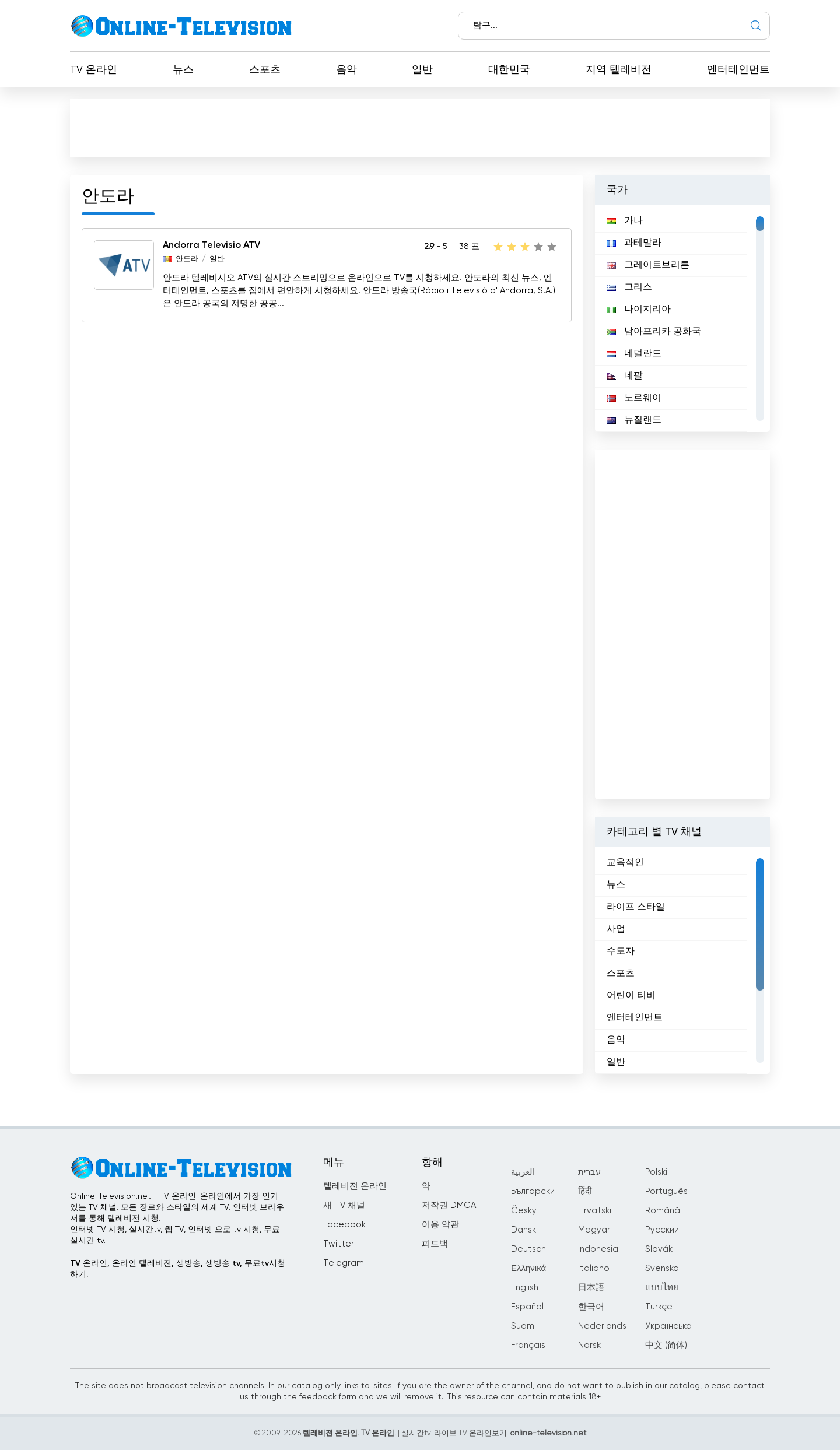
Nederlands (602, 1326)
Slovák (659, 1249)
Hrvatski (594, 1210)
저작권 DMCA (449, 1205)
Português (666, 1191)
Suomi (523, 1326)
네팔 (625, 376)
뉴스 (183, 70)
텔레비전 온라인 (355, 1186)
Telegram (343, 1263)
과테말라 (634, 243)
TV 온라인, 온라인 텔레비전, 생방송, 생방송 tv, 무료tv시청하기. (177, 1269)
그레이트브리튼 (648, 265)
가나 (625, 221)
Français (528, 1345)
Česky (524, 1210)
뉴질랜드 (634, 420)
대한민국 (509, 70)
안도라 (187, 259)
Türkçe (659, 1306)
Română (662, 1210)
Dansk (523, 1230)
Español (527, 1306)
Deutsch (528, 1249)
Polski (656, 1172)
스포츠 (265, 70)
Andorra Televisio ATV (211, 245)
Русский (662, 1230)
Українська (668, 1326)
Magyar (594, 1230)
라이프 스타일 (636, 907)
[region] (682, 318)
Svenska (662, 1268)
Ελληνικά (528, 1268)
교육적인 (625, 863)
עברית (589, 1172)
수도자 (621, 951)
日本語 (591, 1287)
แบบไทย (661, 1287)
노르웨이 (634, 398)
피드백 (435, 1244)
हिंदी (585, 1191)
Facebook (344, 1224)
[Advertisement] (422, 130)
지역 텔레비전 (619, 70)
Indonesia (598, 1249)
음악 (346, 70)
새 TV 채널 (344, 1205)
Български (533, 1191)
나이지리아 (639, 309)
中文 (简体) (666, 1345)
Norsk (589, 1345)
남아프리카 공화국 (654, 331)
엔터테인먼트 (738, 70)
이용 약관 (440, 1224)
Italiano (594, 1268)
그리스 (629, 287)
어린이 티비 (631, 995)
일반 (422, 70)
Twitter (338, 1244)
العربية (523, 1172)
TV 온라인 (93, 70)
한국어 (591, 1306)
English (524, 1287)
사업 (616, 929)
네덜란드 (634, 354)
